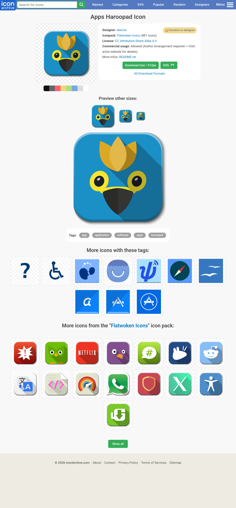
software (122, 235)
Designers (202, 4)
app (84, 235)
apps (140, 235)
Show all (118, 444)
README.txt (127, 57)
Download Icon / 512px (140, 65)
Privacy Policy (128, 462)
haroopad (157, 235)
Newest (97, 4)
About (97, 462)
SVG (140, 4)
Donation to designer (182, 30)
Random (179, 4)
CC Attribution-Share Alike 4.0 (135, 41)
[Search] (81, 4)
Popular (158, 4)
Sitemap (175, 462)
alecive (121, 30)
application (102, 235)
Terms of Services (153, 462)
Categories (120, 4)
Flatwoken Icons (128, 35)
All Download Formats (149, 73)
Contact (109, 462)
